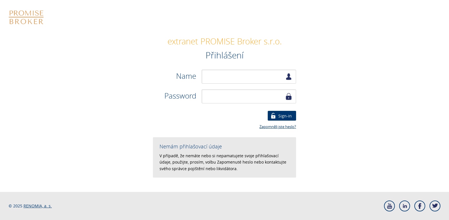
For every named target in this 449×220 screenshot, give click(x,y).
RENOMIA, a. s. (37, 206)
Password (180, 96)
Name (186, 76)
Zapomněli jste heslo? (277, 126)
